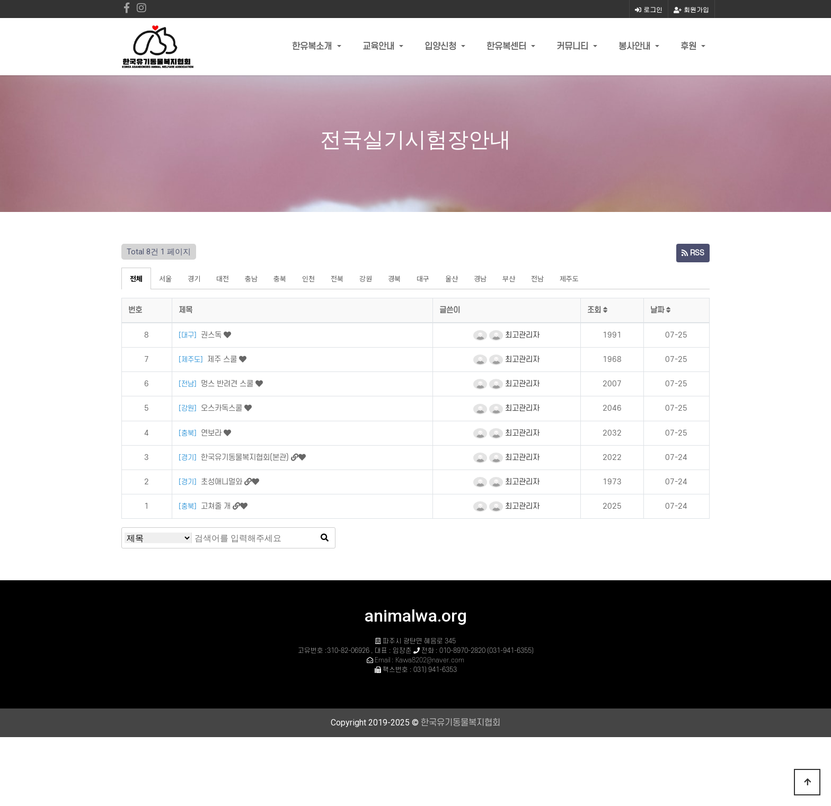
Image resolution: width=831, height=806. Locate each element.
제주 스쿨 (223, 359)
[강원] (189, 408)
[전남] (189, 384)
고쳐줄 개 (217, 506)
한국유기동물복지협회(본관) (246, 457)
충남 (251, 278)
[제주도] (192, 360)
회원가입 (691, 9)
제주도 (569, 278)
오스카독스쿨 (222, 408)
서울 (165, 278)
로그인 (648, 9)
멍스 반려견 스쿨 (228, 383)
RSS (693, 253)
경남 (480, 278)
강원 (365, 278)
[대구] (189, 335)
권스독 (212, 335)
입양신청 (442, 46)
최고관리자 (514, 335)
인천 (308, 278)
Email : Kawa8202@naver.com (419, 660)
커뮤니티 (573, 46)
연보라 (212, 433)
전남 (537, 278)
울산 (451, 278)
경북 (394, 278)
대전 (222, 278)
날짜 (660, 310)
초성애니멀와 (222, 481)
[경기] (189, 458)
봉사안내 (635, 46)
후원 (689, 46)
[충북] (189, 433)
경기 (194, 278)
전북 (337, 278)
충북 (279, 278)
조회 (597, 310)
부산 (508, 278)
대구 (423, 278)
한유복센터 (508, 46)
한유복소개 (313, 46)
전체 (136, 278)
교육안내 (380, 46)
